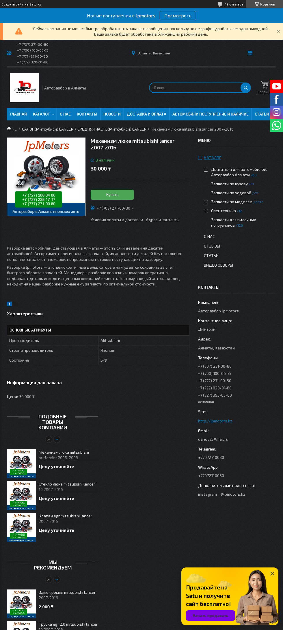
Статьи (262, 114)
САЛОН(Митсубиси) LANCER (47, 129)
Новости (112, 114)
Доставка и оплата (146, 114)
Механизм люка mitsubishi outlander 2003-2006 (64, 455)
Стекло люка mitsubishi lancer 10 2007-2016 (67, 486)
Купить (112, 194)
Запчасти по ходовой (231, 192)
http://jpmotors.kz (215, 420)
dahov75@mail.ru (213, 439)
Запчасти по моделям (231, 201)
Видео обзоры (218, 265)
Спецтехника (223, 210)
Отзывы (212, 245)
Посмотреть (177, 15)
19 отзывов (234, 4)
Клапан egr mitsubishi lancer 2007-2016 (65, 518)
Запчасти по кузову (229, 183)
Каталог (41, 114)
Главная (18, 114)
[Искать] (246, 88)
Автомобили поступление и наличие (210, 114)
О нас (65, 114)
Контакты (87, 114)
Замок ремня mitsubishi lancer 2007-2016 (67, 595)
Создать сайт (12, 4)
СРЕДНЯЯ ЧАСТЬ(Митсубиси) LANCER (111, 129)
